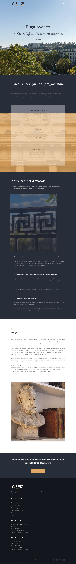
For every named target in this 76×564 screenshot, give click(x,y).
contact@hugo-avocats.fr (22, 532)
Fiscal (12, 513)
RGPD (40, 560)
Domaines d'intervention (38, 111)
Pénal (12, 515)
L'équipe (38, 130)
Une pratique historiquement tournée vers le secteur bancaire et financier (37, 257)
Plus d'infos (38, 471)
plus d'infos (38, 118)
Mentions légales (34, 560)
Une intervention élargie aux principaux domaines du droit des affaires (36, 274)
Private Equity (14, 503)
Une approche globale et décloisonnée (25, 298)
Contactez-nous (38, 150)
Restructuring (14, 508)
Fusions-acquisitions (16, 505)
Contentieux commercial (17, 510)
